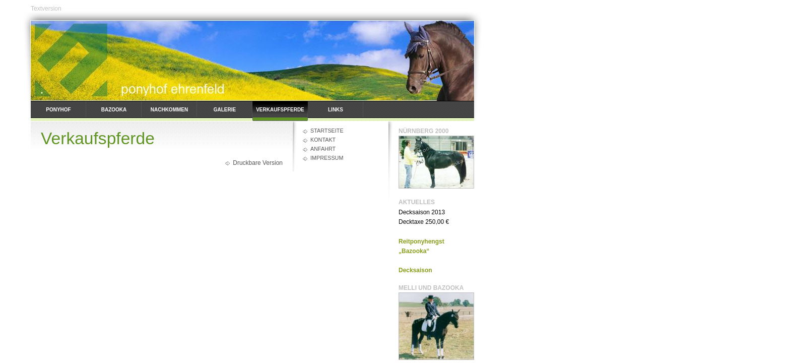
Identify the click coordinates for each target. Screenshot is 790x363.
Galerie (225, 109)
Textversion (46, 8)
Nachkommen (169, 109)
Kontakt (323, 140)
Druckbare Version (258, 162)
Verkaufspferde (280, 109)
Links (335, 109)
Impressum (326, 158)
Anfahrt (323, 149)
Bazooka (114, 109)
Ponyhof (58, 109)
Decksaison (415, 270)
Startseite (327, 131)
